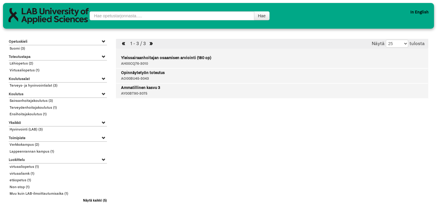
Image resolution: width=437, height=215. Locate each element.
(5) (95, 200)
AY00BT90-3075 (134, 94)
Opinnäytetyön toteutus (143, 73)
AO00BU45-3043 (135, 79)
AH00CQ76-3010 (134, 64)
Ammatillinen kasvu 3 (140, 88)
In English (419, 12)
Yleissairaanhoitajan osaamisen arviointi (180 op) (166, 58)
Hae (262, 15)
